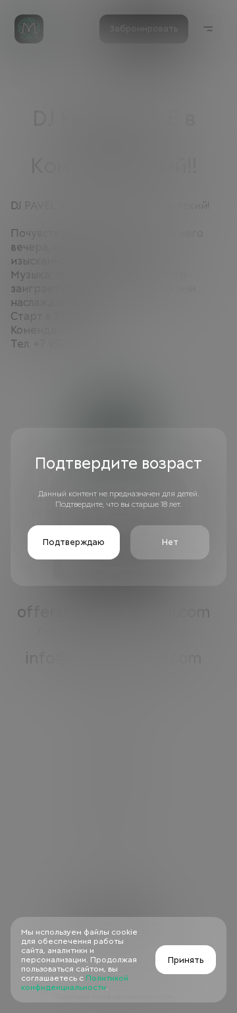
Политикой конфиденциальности (74, 983)
